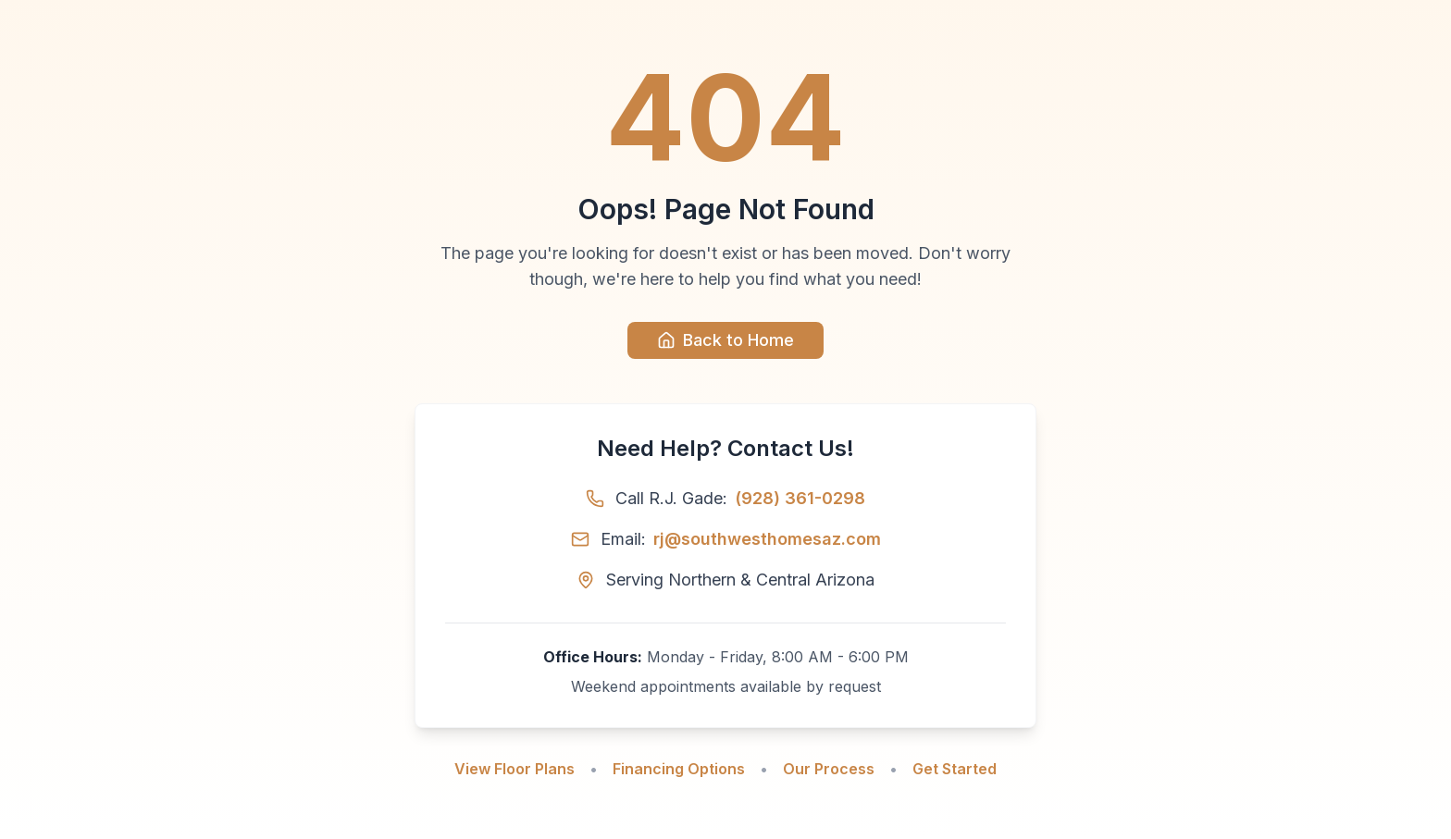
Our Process (828, 768)
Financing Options (679, 768)
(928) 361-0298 (800, 498)
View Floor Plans (514, 768)
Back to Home (725, 340)
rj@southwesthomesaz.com (767, 539)
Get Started (954, 768)
